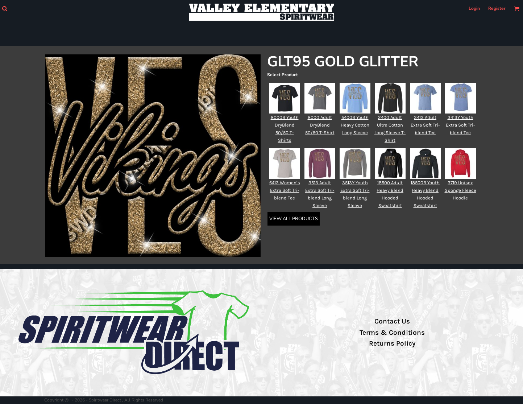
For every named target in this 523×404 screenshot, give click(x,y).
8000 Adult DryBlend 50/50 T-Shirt (320, 125)
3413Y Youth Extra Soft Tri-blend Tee (460, 125)
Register (497, 8)
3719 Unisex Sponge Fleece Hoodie (460, 190)
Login (474, 8)
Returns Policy (392, 343)
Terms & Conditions (392, 333)
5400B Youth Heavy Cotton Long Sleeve (355, 125)
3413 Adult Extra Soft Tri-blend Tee (425, 125)
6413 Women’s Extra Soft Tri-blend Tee (284, 190)
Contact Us (392, 321)
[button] (4, 8)
